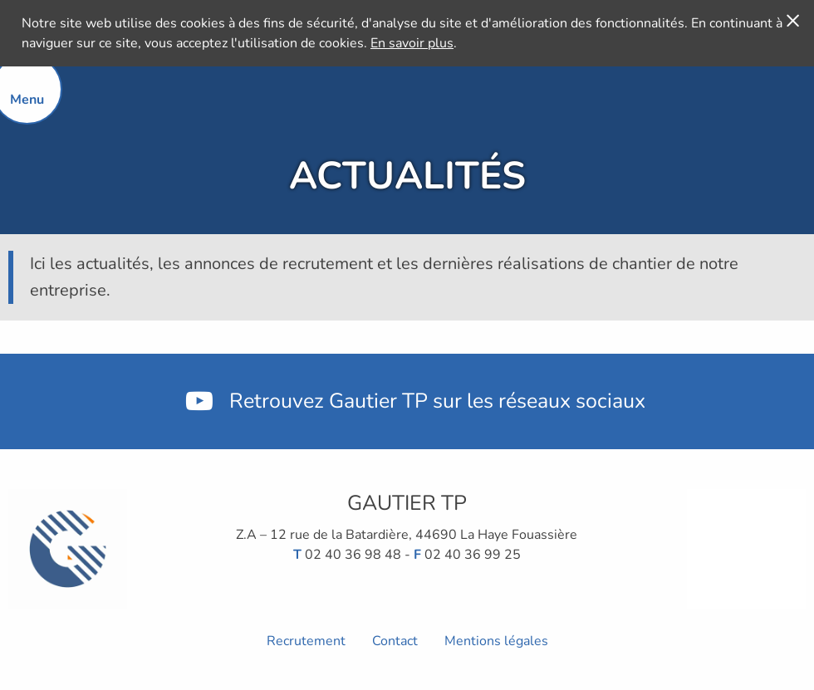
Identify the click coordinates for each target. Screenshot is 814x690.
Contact (395, 641)
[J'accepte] (793, 20)
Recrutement (306, 641)
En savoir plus (412, 43)
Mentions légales (496, 641)
